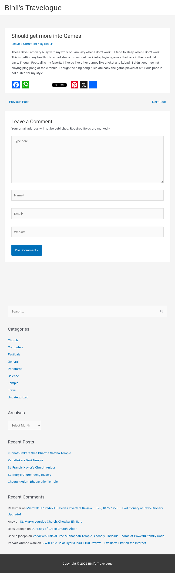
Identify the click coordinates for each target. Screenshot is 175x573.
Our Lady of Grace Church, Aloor (54, 529)
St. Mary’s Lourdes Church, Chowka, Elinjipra (51, 521)
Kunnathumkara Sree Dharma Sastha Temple (39, 453)
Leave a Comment (24, 44)
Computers (16, 347)
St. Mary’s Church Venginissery (29, 474)
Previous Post (17, 102)
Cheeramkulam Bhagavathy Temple (33, 481)
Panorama (15, 369)
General (13, 361)
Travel (12, 390)
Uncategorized (18, 397)
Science (13, 376)
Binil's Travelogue (33, 7)
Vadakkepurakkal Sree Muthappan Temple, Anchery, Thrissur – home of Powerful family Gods (98, 536)
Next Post (161, 102)
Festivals (14, 354)
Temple (13, 383)
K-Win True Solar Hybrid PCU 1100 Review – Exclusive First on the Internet (94, 543)
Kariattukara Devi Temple (25, 460)
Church (13, 340)
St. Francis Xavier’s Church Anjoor (31, 467)
